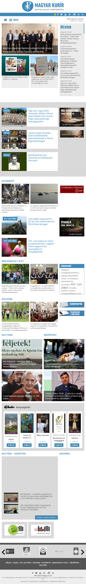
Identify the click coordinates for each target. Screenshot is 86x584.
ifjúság (64, 276)
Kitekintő (8, 180)
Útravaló (72, 288)
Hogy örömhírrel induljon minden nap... (71, 115)
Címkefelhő (66, 266)
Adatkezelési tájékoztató (57, 581)
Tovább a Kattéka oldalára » (46, 517)
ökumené (73, 275)
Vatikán (64, 290)
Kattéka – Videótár (14, 453)
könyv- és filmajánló (69, 278)
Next (82, 552)
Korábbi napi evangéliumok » (72, 124)
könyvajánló (23, 407)
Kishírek (64, 453)
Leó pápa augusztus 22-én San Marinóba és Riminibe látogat (70, 75)
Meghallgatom (42, 533)
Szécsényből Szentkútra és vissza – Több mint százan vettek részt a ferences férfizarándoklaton (71, 38)
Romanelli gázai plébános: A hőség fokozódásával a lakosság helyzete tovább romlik (68, 63)
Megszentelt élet (13, 261)
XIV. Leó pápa (10, 218)
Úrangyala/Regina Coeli (71, 293)
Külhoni (7, 299)
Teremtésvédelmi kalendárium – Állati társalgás (69, 51)
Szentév (72, 290)
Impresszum (24, 581)
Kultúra (7, 334)
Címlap (8, 563)
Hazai (6, 110)
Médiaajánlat (34, 581)
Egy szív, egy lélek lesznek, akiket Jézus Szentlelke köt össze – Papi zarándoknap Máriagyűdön (70, 87)
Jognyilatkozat (44, 581)
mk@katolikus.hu (62, 578)
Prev (3, 552)
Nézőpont (50, 334)
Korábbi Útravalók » (76, 234)
